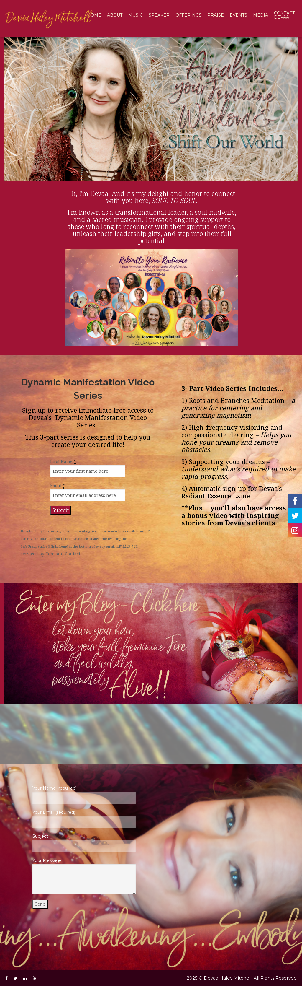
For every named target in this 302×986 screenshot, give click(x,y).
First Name (63, 461)
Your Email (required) (83, 819)
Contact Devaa (284, 15)
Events (238, 15)
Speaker (159, 15)
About (114, 15)
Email (57, 486)
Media (260, 15)
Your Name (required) (83, 794)
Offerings (188, 15)
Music (135, 15)
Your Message (83, 876)
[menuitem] (94, 15)
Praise (215, 15)
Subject (83, 843)
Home (94, 15)
